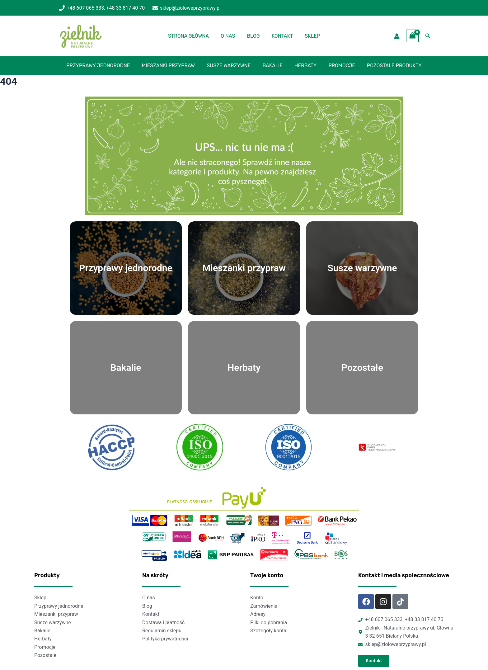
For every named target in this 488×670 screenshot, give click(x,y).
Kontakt (280, 36)
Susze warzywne (230, 65)
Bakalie (272, 65)
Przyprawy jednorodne (103, 65)
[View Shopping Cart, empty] (412, 36)
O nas (230, 36)
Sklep (308, 36)
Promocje (338, 65)
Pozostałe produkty (388, 65)
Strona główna (192, 36)
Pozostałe (362, 367)
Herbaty (304, 65)
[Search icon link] (428, 36)
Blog (253, 36)
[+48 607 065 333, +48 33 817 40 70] (102, 8)
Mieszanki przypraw (172, 65)
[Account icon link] (397, 36)
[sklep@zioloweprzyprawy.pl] (187, 8)
